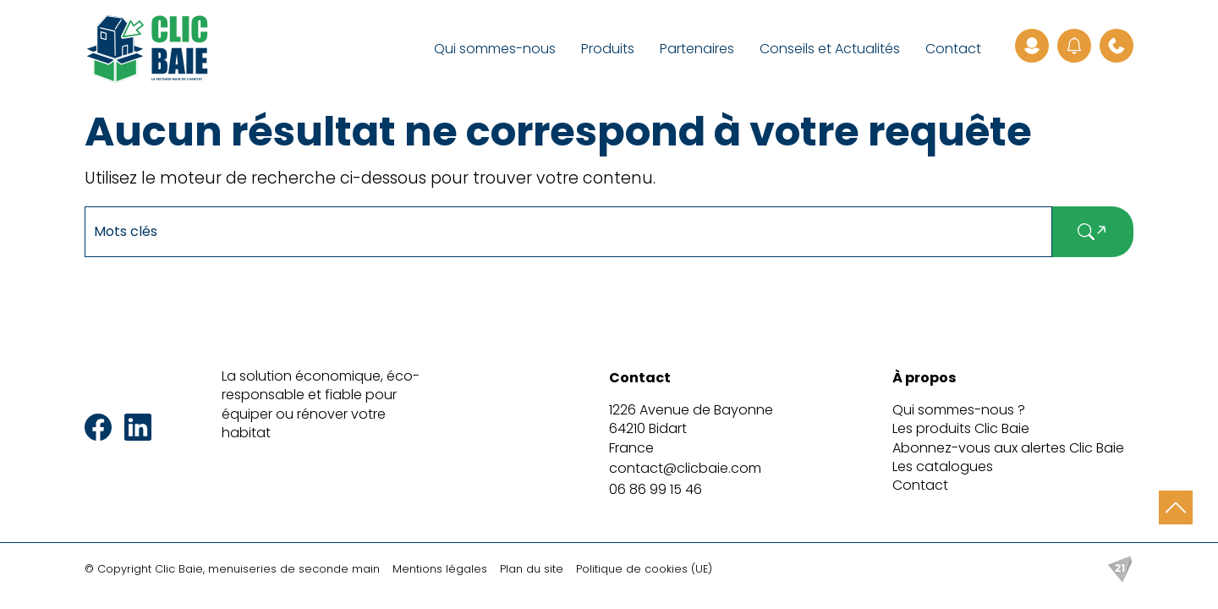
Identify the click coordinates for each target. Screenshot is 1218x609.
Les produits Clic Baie (960, 428)
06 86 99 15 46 (655, 489)
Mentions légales (439, 569)
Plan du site (531, 569)
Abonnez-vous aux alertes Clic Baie (1008, 448)
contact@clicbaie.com (685, 468)
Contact (953, 48)
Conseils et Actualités (830, 48)
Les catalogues (942, 466)
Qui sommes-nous (495, 48)
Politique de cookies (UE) (644, 569)
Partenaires (697, 48)
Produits (607, 48)
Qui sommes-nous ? (958, 410)
